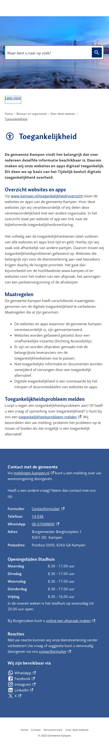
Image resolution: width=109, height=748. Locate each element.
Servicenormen (53, 730)
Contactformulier (48, 508)
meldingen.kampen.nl (34, 473)
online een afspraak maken (70, 620)
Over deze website (62, 114)
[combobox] (47, 53)
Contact (36, 730)
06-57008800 (45, 524)
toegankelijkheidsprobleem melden (50, 416)
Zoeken (96, 52)
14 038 (38, 516)
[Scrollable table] (54, 527)
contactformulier (55, 651)
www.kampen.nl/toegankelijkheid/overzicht (47, 196)
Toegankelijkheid (16, 119)
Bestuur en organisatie (31, 114)
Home (9, 114)
